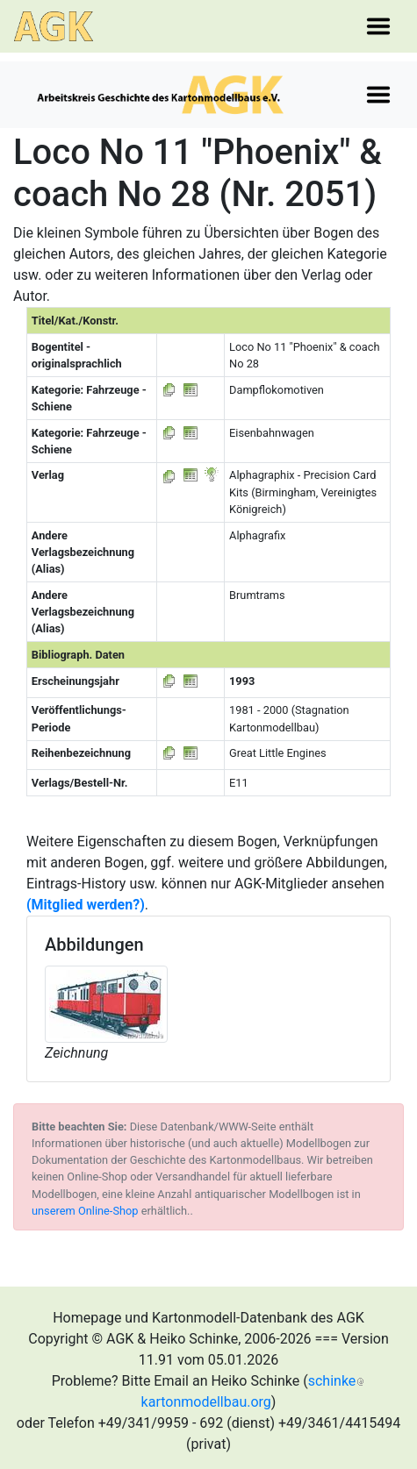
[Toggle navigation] (378, 26)
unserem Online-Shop (85, 1210)
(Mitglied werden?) (85, 904)
